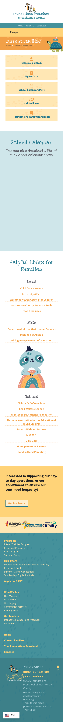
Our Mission (10, 595)
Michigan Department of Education (31, 340)
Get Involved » (17, 503)
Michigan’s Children (31, 334)
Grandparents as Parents (31, 446)
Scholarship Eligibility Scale (19, 575)
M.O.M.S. (31, 435)
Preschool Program (14, 547)
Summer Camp (12, 555)
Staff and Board (12, 599)
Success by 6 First (31, 294)
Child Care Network (31, 288)
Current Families (14, 640)
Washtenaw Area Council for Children (31, 299)
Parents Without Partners (31, 429)
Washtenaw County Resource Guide (31, 305)
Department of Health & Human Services (31, 329)
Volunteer (9, 623)
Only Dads (31, 440)
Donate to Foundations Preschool (22, 619)
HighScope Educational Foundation (31, 414)
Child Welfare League (31, 409)
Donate (30, 25)
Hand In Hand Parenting (31, 452)
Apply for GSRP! (13, 581)
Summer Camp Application (19, 571)
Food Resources (31, 311)
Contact (41, 25)
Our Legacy (10, 603)
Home (20, 25)
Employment (11, 610)
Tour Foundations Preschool (21, 646)
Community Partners (15, 606)
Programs (10, 540)
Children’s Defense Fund (32, 403)
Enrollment (10, 560)
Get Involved (11, 616)
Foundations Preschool (31, 14)
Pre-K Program (12, 551)
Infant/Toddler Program (17, 544)
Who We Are (11, 592)
